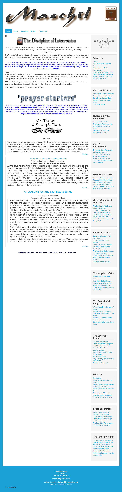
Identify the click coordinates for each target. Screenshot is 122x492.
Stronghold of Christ (100, 132)
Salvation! (96, 66)
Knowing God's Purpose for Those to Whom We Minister (103, 396)
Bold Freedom (98, 163)
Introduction (97, 378)
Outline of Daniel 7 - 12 (101, 412)
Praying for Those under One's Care (103, 390)
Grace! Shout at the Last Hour (103, 94)
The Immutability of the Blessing (101, 241)
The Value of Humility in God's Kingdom (103, 314)
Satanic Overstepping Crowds (103, 186)
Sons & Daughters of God (102, 98)
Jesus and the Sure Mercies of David (103, 323)
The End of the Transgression (103, 423)
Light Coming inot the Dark (102, 182)
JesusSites (66, 479)
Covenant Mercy (98, 350)
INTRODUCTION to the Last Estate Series (48, 159)
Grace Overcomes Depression (103, 96)
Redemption (97, 70)
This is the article (99, 104)
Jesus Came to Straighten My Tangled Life (103, 220)
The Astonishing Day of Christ (103, 446)
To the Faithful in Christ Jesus (103, 255)
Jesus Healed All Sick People (103, 74)
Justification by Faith (100, 68)
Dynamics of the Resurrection (103, 150)
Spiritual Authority (99, 249)
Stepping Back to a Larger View (102, 101)
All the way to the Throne (101, 158)
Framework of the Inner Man (103, 124)
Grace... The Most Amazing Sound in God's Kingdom (102, 246)
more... (85, 187)
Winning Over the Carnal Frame (101, 127)
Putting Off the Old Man (101, 122)
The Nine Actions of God (101, 262)
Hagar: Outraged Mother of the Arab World (103, 360)
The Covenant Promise (101, 341)
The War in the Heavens (101, 425)
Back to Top (113, 487)
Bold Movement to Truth (101, 188)
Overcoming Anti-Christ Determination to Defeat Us (102, 450)
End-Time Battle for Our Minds (103, 178)
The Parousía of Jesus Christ (103, 440)
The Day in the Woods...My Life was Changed (102, 207)
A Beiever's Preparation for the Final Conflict (103, 454)
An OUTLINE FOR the (48, 191)
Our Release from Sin (100, 152)
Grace (95, 61)
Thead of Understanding (101, 154)
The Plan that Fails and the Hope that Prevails (102, 347)
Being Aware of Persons (101, 393)
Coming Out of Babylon (101, 414)
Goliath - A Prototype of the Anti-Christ (102, 319)
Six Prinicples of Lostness (102, 64)
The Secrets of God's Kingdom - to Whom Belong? (103, 252)
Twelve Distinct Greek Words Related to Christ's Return (103, 443)
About (16, 31)
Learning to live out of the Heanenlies (102, 237)
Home (8, 31)
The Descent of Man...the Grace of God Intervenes (102, 211)
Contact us (24, 31)
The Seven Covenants (101, 363)
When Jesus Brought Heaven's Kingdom (103, 308)
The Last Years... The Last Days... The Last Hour (102, 216)
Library (33, 31)
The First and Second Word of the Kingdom (103, 288)
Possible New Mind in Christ (102, 180)
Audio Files (43, 31)
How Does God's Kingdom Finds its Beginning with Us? (103, 282)
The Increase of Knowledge (102, 416)
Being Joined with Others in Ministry (102, 381)
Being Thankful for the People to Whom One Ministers (103, 385)
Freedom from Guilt (100, 79)
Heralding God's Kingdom (102, 311)
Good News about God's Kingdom (101, 278)
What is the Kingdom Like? (102, 285)
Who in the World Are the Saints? (101, 258)
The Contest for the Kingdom (103, 344)
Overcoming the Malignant (102, 184)
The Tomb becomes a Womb (103, 161)
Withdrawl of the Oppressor (102, 76)
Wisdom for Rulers (99, 356)
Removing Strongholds (101, 130)
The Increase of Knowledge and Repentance (102, 420)
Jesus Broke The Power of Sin (103, 72)
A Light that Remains (100, 156)
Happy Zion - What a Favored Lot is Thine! (103, 353)
